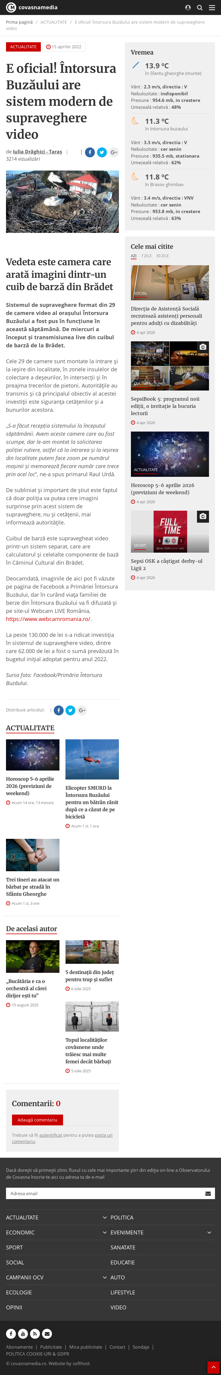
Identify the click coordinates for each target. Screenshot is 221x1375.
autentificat (50, 1135)
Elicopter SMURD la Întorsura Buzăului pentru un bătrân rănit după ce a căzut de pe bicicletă (91, 802)
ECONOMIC (20, 1232)
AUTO (117, 1277)
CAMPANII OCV (25, 1277)
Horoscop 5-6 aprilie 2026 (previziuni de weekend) (30, 786)
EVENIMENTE (127, 1232)
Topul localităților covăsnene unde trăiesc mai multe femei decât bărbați (88, 1051)
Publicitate (51, 1347)
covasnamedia (32, 7)
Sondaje (141, 1347)
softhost (81, 1363)
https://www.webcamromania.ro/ (48, 618)
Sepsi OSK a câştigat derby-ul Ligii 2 (166, 564)
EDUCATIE (122, 1262)
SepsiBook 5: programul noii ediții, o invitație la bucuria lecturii (165, 406)
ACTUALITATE (23, 46)
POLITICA (121, 1217)
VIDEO (118, 1307)
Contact (117, 1347)
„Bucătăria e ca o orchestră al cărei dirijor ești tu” (26, 988)
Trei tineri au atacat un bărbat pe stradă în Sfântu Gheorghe (32, 887)
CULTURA (142, 383)
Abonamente (19, 1347)
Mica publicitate (85, 1347)
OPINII (14, 1307)
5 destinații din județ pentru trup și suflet (89, 975)
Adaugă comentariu (37, 1120)
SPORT (140, 545)
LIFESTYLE (122, 1292)
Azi (134, 255)
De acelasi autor (31, 929)
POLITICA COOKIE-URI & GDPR (37, 1354)
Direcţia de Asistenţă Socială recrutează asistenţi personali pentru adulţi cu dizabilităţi (166, 316)
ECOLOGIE (19, 1292)
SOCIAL (140, 293)
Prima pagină (19, 22)
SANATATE (122, 1247)
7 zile (146, 255)
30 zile (162, 255)
